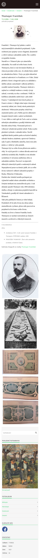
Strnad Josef (6, 490)
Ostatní (19, 11)
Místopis (5, 502)
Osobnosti (11, 11)
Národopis (5, 507)
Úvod (3, 11)
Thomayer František (29, 247)
